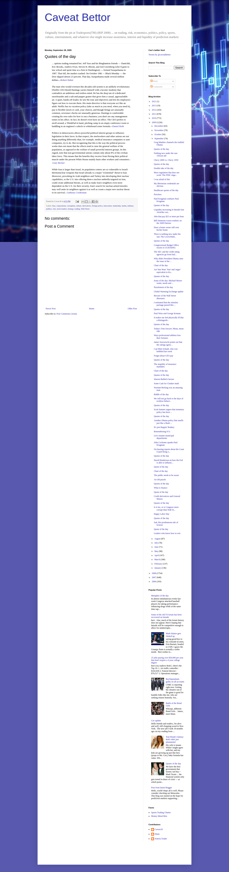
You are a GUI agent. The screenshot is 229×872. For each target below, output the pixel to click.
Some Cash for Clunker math (166, 383)
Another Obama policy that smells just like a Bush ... (168, 421)
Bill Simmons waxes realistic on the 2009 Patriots (168, 221)
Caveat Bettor (77, 17)
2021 (154, 101)
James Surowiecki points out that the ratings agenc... (168, 343)
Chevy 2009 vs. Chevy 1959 (166, 160)
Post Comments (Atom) (67, 314)
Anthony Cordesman (77, 192)
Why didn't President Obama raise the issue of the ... (168, 259)
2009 (154, 122)
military (130, 206)
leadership (117, 206)
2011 (154, 114)
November (159, 130)
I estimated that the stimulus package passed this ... (166, 303)
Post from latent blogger (161, 787)
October (158, 134)
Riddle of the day (161, 394)
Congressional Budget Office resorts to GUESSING (166, 246)
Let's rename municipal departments (164, 436)
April (156, 555)
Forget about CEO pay (163, 355)
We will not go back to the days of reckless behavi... (168, 399)
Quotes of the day (161, 149)
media (124, 206)
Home (91, 308)
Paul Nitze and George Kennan (167, 313)
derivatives (86, 206)
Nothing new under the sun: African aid (166, 154)
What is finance (160, 488)
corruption (71, 206)
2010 (154, 118)
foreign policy (97, 206)
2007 (154, 577)
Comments (156, 86)
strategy (71, 209)
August (157, 538)
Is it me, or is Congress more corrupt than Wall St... (166, 508)
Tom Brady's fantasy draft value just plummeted (175, 739)
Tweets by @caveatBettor (159, 54)
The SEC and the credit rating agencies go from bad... (166, 253)
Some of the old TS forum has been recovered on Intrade (166, 615)
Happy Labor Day (161, 514)
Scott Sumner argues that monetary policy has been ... (169, 410)
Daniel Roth (118, 126)
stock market (62, 209)
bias (53, 206)
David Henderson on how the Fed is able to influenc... (168, 461)
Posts (154, 81)
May (156, 551)
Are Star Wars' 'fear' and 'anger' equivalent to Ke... (167, 270)
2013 (154, 105)
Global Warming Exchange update (168, 291)
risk (54, 209)
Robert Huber (66, 80)
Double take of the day (163, 168)
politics (49, 209)
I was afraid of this (162, 179)
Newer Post (51, 308)
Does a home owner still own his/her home (166, 228)
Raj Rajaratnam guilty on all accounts (175, 680)
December (159, 126)
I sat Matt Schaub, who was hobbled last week (166, 350)
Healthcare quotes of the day (166, 190)
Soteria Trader (161, 838)
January (158, 568)
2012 (154, 110)
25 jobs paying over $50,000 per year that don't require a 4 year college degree (167, 660)
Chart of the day (161, 265)
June (156, 547)
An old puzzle (160, 479)
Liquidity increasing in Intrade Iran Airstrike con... (169, 210)
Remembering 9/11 (162, 431)
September (159, 138)
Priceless (158, 194)
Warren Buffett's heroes (164, 379)
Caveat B (159, 829)
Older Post (132, 308)
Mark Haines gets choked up (173, 634)
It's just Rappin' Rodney (164, 427)
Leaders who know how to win (167, 533)
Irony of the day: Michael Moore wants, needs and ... (168, 281)
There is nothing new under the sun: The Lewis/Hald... (167, 235)
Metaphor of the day (160, 595)
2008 (154, 573)
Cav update (156, 720)
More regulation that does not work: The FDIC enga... (166, 173)
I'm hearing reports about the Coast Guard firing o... (169, 450)
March (157, 559)
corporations (61, 206)
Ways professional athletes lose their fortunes (167, 336)
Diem (157, 834)
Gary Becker (59, 162)
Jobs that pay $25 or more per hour (169, 216)
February (158, 564)
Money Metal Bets (159, 816)
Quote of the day (161, 467)
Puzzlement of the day (163, 287)
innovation (108, 206)
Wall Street (85, 209)
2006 (154, 581)
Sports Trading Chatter (161, 812)
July (156, 543)
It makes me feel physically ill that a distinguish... (169, 318)
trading (77, 209)
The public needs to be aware (166, 475)
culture (78, 206)
